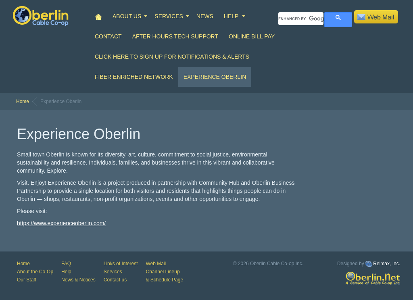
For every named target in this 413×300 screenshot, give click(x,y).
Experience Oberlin (215, 77)
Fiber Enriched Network (134, 77)
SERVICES (168, 16)
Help (66, 272)
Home (22, 101)
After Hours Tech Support (175, 36)
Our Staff (26, 280)
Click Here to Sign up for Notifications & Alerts (172, 56)
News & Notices (78, 280)
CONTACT (108, 36)
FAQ (66, 263)
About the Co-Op (35, 272)
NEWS (204, 16)
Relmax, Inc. (386, 263)
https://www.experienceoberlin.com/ (61, 223)
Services (113, 272)
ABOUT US (127, 16)
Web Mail (156, 263)
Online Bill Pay (252, 36)
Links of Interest (121, 263)
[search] (300, 18)
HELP (231, 16)
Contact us (115, 280)
